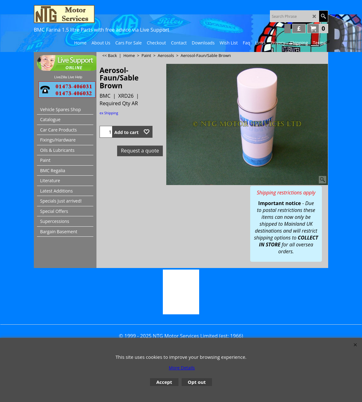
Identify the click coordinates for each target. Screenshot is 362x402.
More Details (182, 368)
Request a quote (140, 150)
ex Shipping (109, 113)
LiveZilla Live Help (68, 77)
